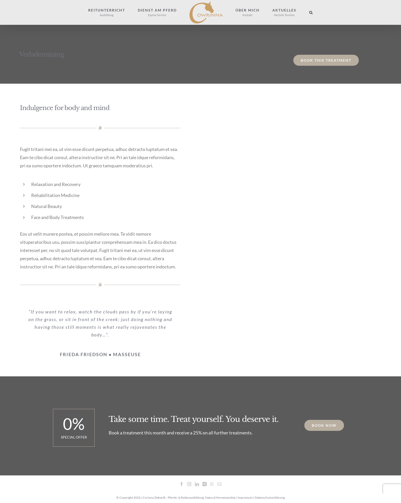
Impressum (245, 497)
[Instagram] (189, 484)
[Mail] (219, 484)
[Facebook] (182, 484)
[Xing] (205, 484)
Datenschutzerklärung (270, 497)
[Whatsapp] (212, 484)
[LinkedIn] (197, 484)
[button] (311, 12)
